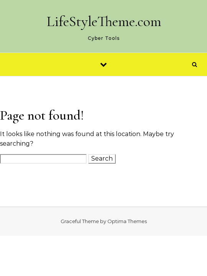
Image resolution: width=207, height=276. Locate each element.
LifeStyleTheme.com (103, 21)
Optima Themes (127, 221)
